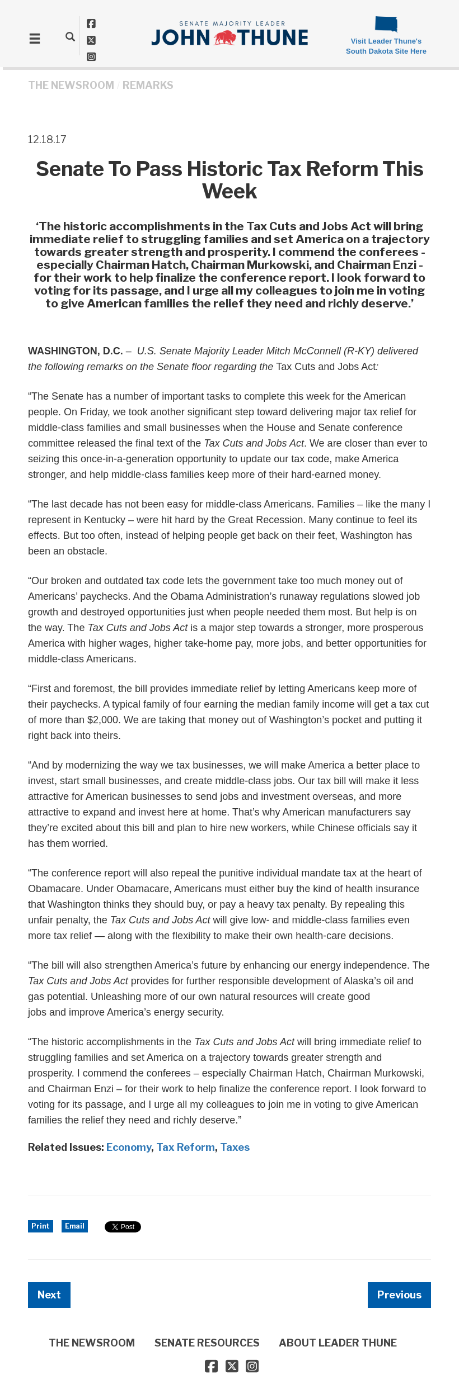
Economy (128, 1147)
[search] (70, 36)
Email (75, 1226)
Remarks (148, 85)
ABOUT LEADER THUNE (338, 1343)
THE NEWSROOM (71, 85)
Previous (399, 1295)
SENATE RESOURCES (207, 1343)
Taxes (235, 1147)
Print (40, 1226)
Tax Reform (185, 1147)
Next (49, 1295)
